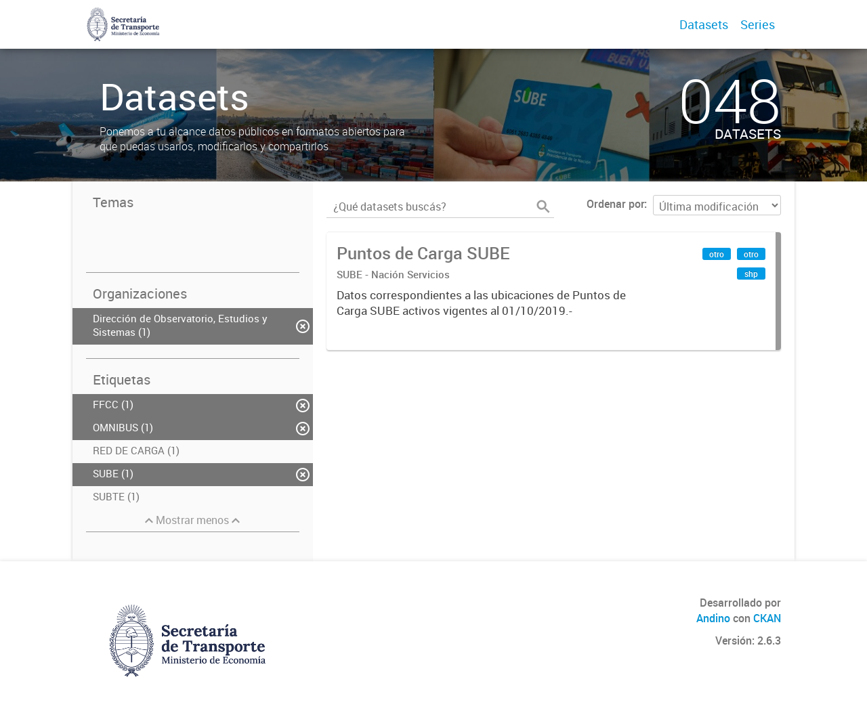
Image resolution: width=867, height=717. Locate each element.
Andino (713, 618)
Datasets (703, 24)
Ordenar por (615, 204)
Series (757, 24)
